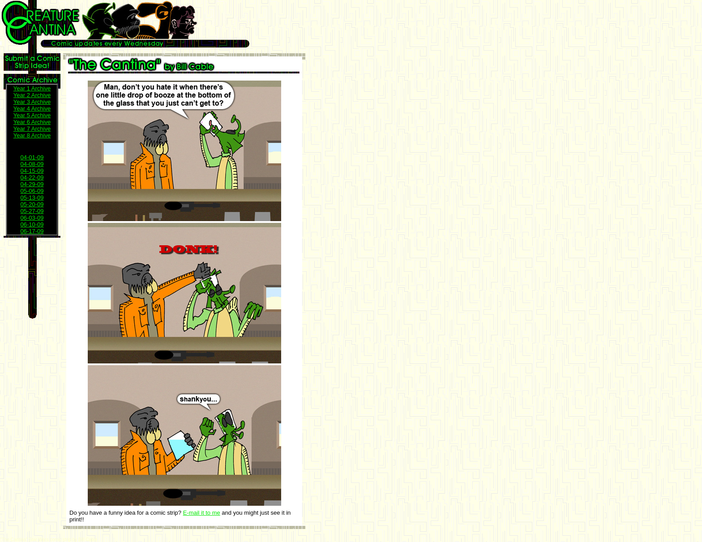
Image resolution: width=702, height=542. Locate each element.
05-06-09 (31, 191)
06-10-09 (31, 224)
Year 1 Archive (32, 88)
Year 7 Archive (32, 128)
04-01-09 (31, 157)
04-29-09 (31, 184)
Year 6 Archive (32, 122)
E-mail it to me (201, 512)
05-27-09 (31, 211)
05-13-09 (31, 197)
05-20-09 (31, 204)
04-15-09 (31, 170)
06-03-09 (31, 217)
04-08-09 (31, 164)
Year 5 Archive (32, 115)
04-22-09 (31, 177)
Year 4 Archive (32, 108)
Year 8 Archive (32, 135)
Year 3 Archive (32, 101)
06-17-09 (31, 231)
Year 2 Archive (32, 95)
